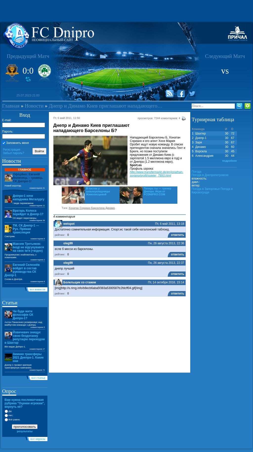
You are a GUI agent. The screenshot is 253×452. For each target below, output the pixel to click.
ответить (177, 235)
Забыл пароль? (13, 153)
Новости (34, 106)
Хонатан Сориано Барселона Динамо (92, 207)
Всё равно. (13, 419)
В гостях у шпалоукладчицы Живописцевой (98, 191)
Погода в (210, 175)
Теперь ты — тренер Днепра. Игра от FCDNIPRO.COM (157, 191)
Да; (8, 411)
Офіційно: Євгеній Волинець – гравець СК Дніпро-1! (28, 178)
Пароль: (7, 131)
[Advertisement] (126, 11)
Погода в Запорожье (206, 189)
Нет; (9, 415)
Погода (197, 171)
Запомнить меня (15, 143)
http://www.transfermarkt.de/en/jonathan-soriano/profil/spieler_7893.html (156, 173)
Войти (39, 151)
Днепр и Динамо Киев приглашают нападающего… (106, 106)
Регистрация (11, 149)
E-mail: (6, 120)
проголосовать (25, 427)
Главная (11, 106)
